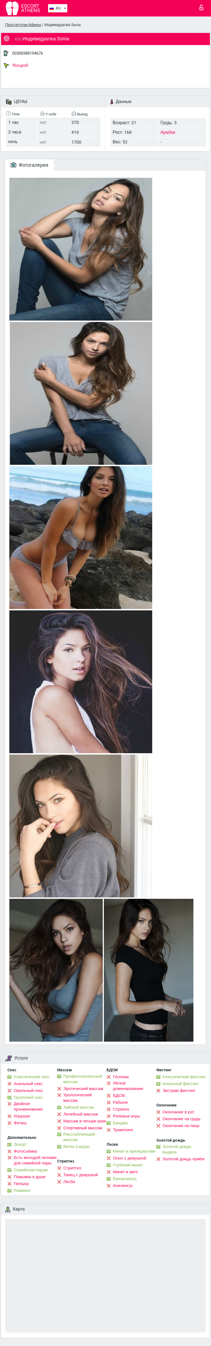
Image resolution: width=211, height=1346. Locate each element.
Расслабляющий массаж (79, 1137)
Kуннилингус (125, 1178)
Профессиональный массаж (82, 1079)
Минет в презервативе (134, 1151)
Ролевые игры (126, 1116)
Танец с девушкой (80, 1174)
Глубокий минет (128, 1165)
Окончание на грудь (182, 1118)
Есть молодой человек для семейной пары (35, 1160)
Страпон (121, 1109)
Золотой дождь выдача (177, 1149)
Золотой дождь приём (183, 1158)
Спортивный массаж (82, 1127)
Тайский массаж (78, 1107)
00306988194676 (27, 53)
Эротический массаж (83, 1088)
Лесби (69, 1181)
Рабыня (120, 1102)
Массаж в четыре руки (84, 1121)
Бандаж (120, 1122)
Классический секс (31, 1076)
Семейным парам (31, 1169)
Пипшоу (21, 1183)
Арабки (167, 132)
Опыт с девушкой (129, 1158)
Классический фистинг (184, 1076)
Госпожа (121, 1076)
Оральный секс (28, 1090)
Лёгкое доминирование (128, 1086)
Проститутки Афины (23, 25)
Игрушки (22, 1116)
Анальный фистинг (181, 1083)
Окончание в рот (178, 1111)
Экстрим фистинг (179, 1090)
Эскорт (20, 1144)
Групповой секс (28, 1097)
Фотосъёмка (25, 1151)
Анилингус (123, 1185)
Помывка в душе (30, 1176)
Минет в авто (125, 1171)
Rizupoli (16, 65)
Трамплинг (123, 1129)
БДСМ (119, 1095)
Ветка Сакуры (76, 1146)
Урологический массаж (77, 1097)
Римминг (22, 1190)
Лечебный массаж (80, 1114)
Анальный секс (28, 1083)
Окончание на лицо (181, 1125)
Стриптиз (72, 1168)
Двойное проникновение (28, 1106)
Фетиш (20, 1122)
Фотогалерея (29, 165)
